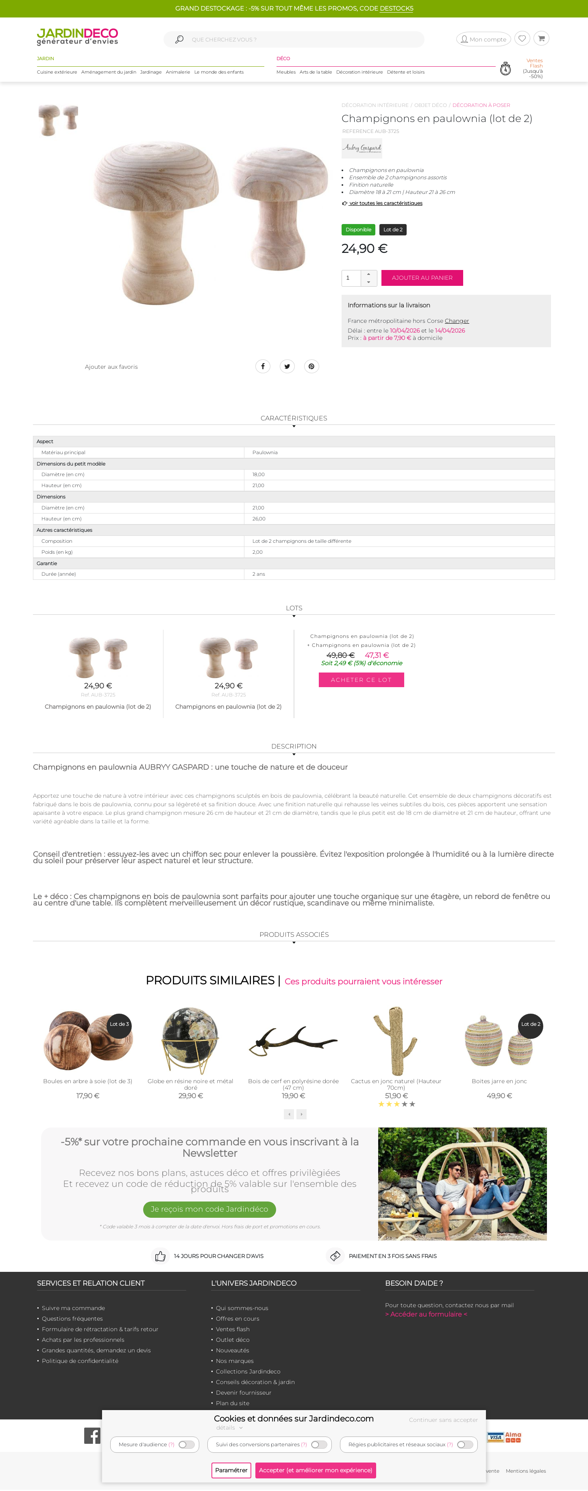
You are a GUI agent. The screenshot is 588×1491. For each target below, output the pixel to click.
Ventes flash (233, 1330)
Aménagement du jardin (108, 73)
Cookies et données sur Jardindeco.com (294, 1419)
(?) (171, 1444)
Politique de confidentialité (80, 1362)
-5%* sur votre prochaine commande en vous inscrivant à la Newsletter (210, 1147)
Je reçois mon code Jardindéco (210, 1211)
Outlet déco (233, 1341)
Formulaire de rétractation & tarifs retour (100, 1330)
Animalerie (178, 73)
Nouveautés (232, 1351)
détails (230, 1427)
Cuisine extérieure (57, 73)
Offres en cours (237, 1319)
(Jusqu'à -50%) (533, 69)
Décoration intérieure (359, 73)
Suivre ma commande (73, 1309)
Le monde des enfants (219, 73)
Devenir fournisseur (244, 1393)
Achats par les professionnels (83, 1341)
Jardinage (151, 73)
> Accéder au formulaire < (426, 1315)
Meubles (286, 73)
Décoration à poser (481, 105)
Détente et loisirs (406, 73)
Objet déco (430, 105)
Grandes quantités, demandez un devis (96, 1351)
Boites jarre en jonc (499, 1082)
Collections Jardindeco (248, 1372)
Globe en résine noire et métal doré (190, 1086)
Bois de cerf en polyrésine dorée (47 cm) (293, 1086)
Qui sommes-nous (242, 1309)
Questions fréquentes (72, 1319)
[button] (369, 274)
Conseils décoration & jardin (255, 1383)
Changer (457, 320)
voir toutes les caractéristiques (382, 203)
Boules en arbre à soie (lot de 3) (88, 1082)
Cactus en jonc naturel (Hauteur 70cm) (396, 1086)
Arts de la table (316, 73)
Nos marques (235, 1362)
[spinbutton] (358, 278)
